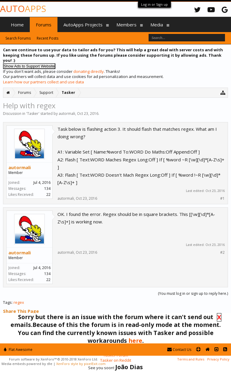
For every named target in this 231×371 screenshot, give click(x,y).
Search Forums (18, 38)
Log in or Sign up (154, 4)
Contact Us (179, 349)
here (135, 341)
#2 (222, 252)
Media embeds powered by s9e (27, 363)
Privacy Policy (218, 359)
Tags (7, 302)
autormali (67, 113)
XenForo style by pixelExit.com (81, 363)
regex (19, 302)
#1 (222, 198)
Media (156, 25)
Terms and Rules (190, 359)
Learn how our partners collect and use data (43, 82)
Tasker (32, 113)
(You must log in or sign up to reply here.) (193, 293)
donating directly (88, 71)
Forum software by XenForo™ (53, 359)
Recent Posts (47, 38)
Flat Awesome (18, 349)
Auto (23, 8)
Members (126, 25)
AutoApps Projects (83, 25)
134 (47, 188)
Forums (43, 25)
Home (17, 25)
